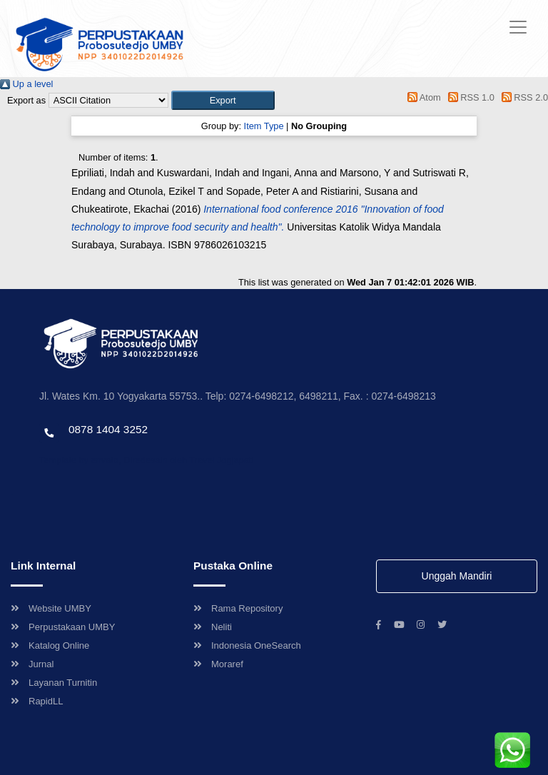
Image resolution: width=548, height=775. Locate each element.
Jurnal (32, 664)
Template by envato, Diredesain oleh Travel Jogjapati (146, 460)
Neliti (212, 627)
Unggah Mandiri (457, 576)
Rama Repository (238, 608)
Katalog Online (50, 645)
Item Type (264, 126)
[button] (223, 100)
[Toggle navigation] (518, 27)
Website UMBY (51, 608)
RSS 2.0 (522, 97)
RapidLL (37, 701)
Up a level (26, 83)
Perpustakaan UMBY (63, 627)
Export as (26, 100)
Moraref (218, 664)
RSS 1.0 (468, 97)
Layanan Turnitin (54, 682)
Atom (422, 97)
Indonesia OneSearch (247, 645)
